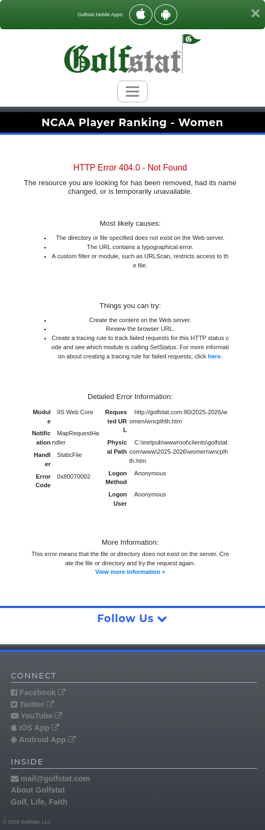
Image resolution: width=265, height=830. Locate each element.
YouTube (36, 715)
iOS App (35, 727)
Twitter (32, 704)
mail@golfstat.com (50, 778)
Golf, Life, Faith (39, 802)
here (214, 356)
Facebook (38, 692)
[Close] (255, 13)
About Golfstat (38, 790)
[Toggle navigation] (132, 91)
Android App (43, 739)
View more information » (130, 571)
